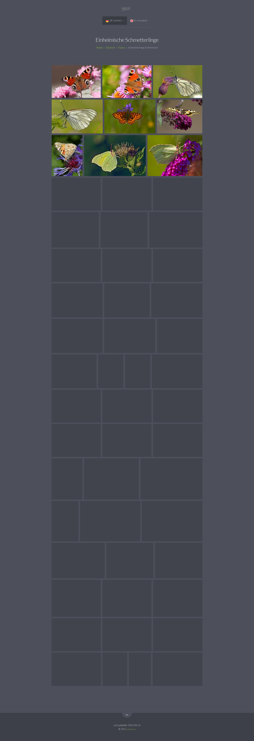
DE (114, 20)
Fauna (121, 47)
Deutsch (110, 47)
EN (138, 20)
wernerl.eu (131, 729)
